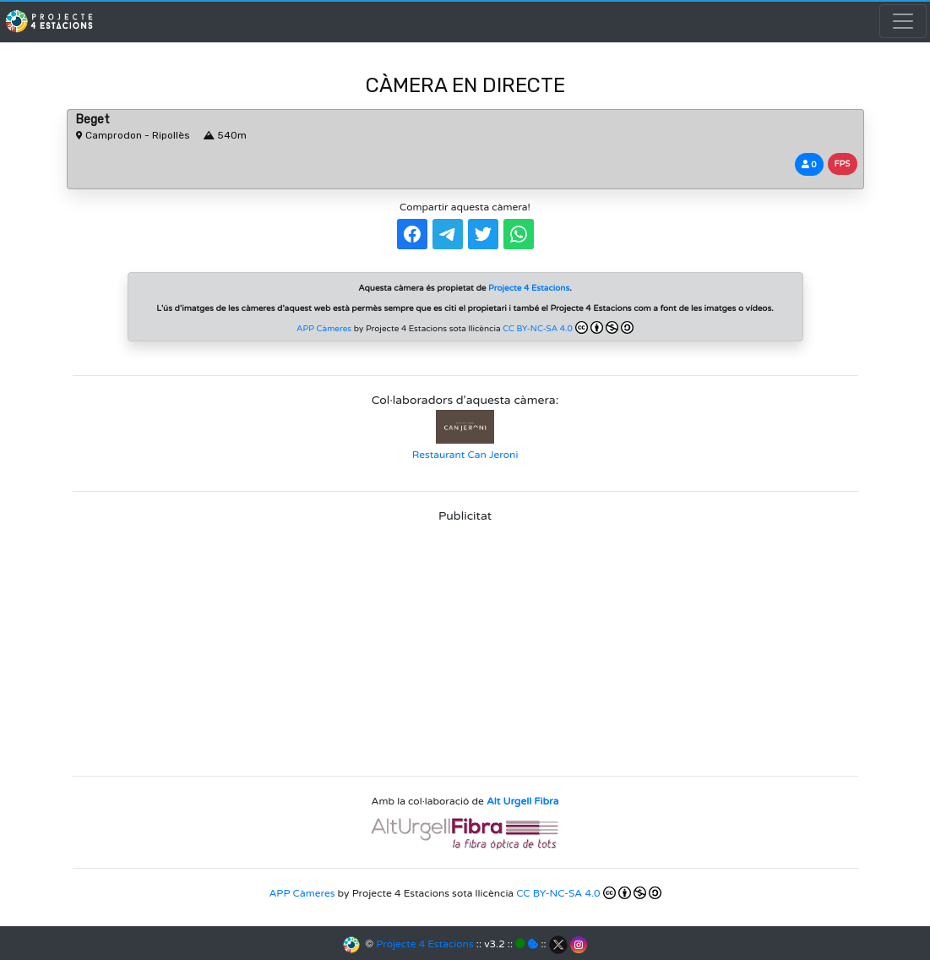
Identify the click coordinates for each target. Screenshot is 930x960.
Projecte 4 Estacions (424, 944)
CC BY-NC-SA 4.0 (568, 327)
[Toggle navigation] (903, 21)
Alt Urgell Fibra (522, 801)
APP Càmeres (323, 329)
